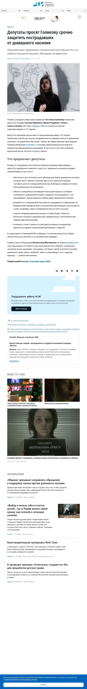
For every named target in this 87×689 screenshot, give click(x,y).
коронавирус (31, 324)
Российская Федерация (20, 320)
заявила (70, 242)
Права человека (13, 59)
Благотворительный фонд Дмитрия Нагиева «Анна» (49, 331)
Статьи (9, 534)
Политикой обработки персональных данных (20, 679)
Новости (10, 27)
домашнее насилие (18, 324)
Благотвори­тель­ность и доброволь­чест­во (38, 556)
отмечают (30, 145)
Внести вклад (21, 308)
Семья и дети (24, 59)
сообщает (36, 126)
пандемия (40, 324)
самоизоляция (50, 324)
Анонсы (10, 556)
